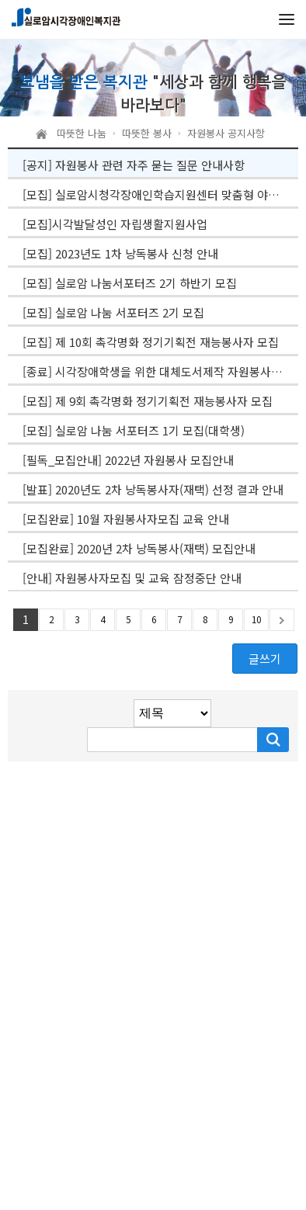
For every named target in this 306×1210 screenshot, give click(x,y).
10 (256, 619)
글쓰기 (265, 658)
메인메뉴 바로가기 (0, 0)
